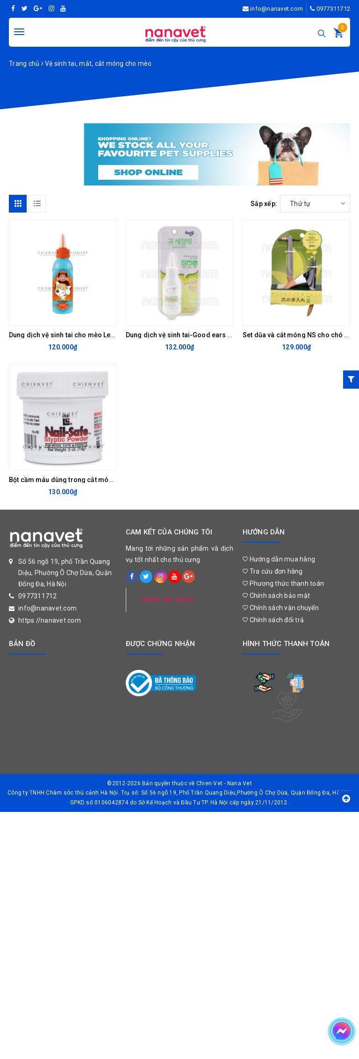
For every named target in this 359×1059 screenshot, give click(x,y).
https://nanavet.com (49, 620)
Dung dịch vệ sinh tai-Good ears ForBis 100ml (197, 335)
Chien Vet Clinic (167, 599)
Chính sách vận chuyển (281, 607)
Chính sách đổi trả (273, 620)
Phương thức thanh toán (283, 583)
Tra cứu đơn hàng (273, 571)
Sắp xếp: (264, 203)
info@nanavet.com (276, 8)
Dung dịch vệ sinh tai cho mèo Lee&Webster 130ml (87, 335)
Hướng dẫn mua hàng (279, 559)
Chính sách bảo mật (276, 595)
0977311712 (333, 8)
